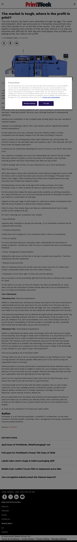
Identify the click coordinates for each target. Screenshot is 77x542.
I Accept (46, 103)
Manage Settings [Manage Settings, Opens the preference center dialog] (29, 103)
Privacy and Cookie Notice (51, 97)
